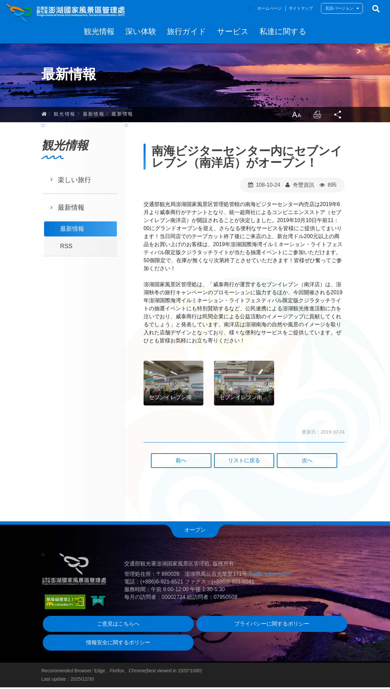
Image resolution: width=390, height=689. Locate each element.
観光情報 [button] (99, 31)
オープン (195, 532)
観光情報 (65, 115)
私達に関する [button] (283, 31)
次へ (307, 462)
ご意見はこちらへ (118, 626)
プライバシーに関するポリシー (271, 626)
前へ (181, 462)
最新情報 (94, 115)
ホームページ (269, 8)
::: (250, 8)
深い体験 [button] (140, 31)
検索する (376, 9)
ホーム (44, 115)
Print (317, 116)
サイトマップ (301, 8)
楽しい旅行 (74, 181)
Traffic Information (270, 576)
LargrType (295, 116)
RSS (66, 248)
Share (338, 116)
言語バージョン (339, 8)
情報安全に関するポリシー (118, 644)
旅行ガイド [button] (186, 31)
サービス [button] (233, 31)
